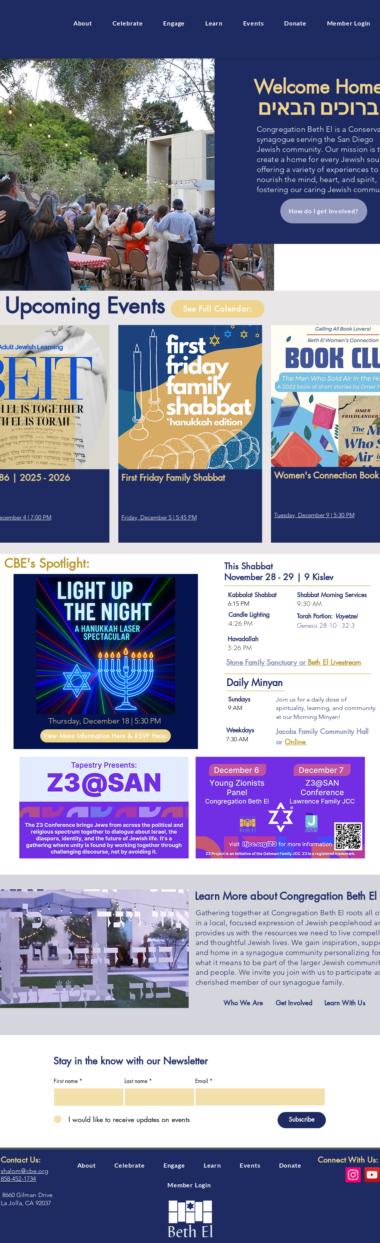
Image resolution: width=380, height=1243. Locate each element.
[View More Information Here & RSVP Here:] (105, 735)
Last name (135, 1081)
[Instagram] (353, 1174)
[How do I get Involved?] (323, 211)
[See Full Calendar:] (217, 309)
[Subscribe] (302, 1120)
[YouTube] (372, 1174)
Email (201, 1081)
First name (66, 1081)
